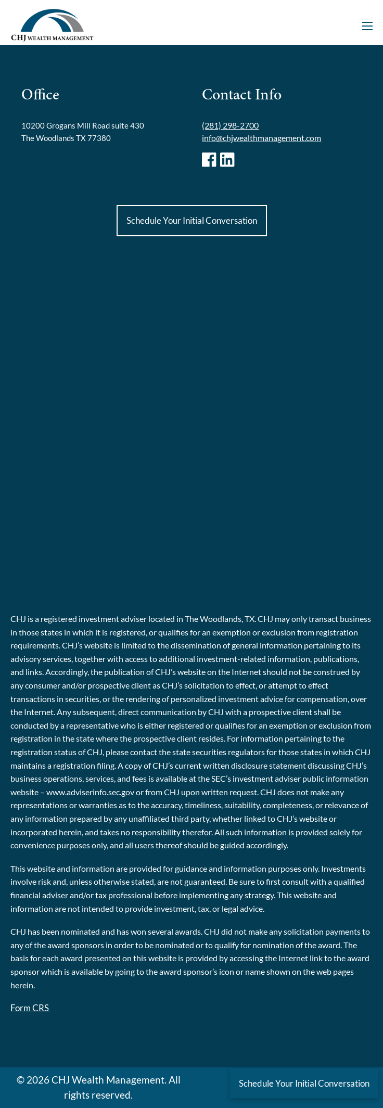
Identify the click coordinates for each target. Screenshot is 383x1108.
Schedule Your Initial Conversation (191, 220)
